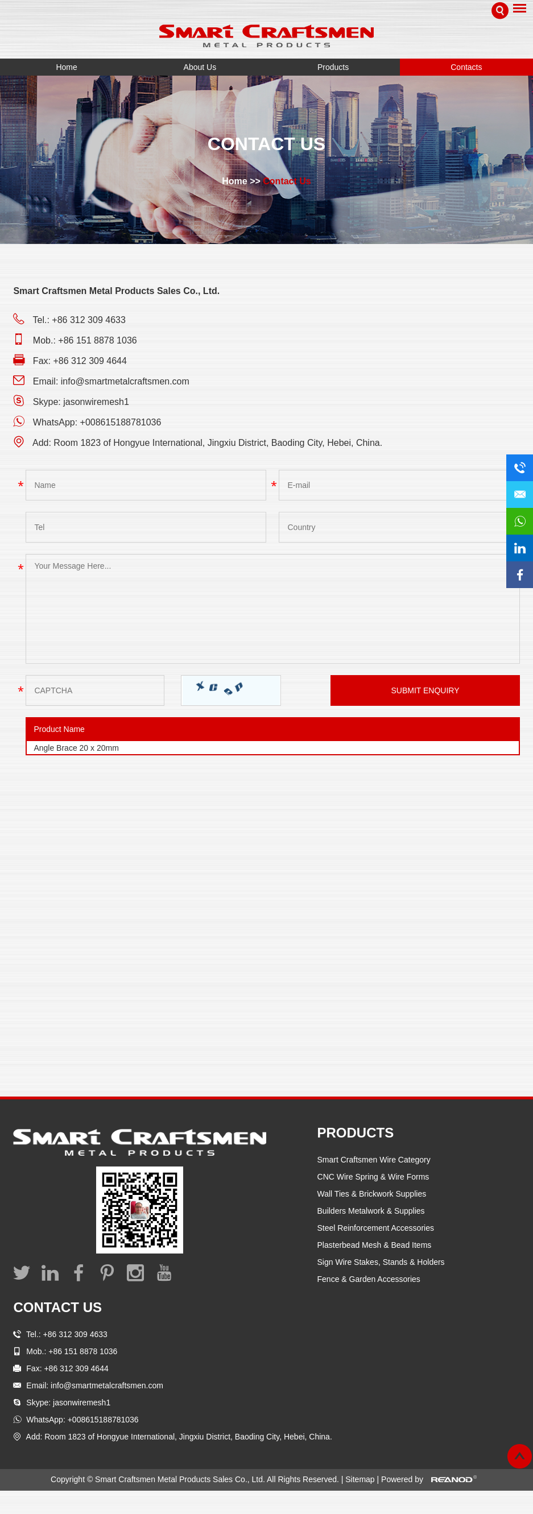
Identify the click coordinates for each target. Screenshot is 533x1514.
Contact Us (287, 181)
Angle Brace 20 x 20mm (76, 747)
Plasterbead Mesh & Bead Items (374, 1245)
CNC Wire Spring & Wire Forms (373, 1176)
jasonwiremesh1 (96, 402)
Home (66, 67)
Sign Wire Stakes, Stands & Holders (381, 1262)
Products (333, 67)
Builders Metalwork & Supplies (371, 1210)
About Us (200, 67)
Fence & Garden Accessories (368, 1279)
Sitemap (361, 1479)
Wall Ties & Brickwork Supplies (372, 1193)
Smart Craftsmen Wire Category (374, 1159)
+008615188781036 (121, 422)
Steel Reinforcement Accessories (375, 1227)
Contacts (466, 67)
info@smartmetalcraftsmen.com (125, 381)
